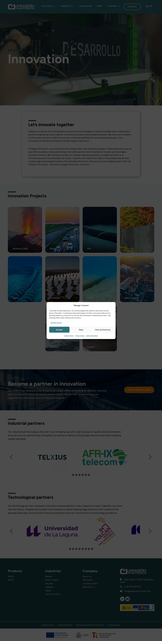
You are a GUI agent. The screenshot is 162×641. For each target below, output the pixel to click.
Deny (81, 329)
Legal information (92, 336)
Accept (59, 329)
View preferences (102, 329)
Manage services (56, 323)
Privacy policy (80, 336)
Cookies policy (69, 336)
